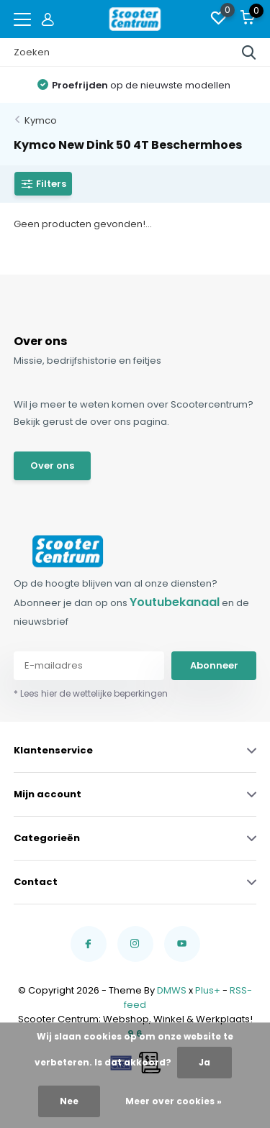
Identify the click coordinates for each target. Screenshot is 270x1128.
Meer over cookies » (173, 1101)
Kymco (40, 120)
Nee (69, 1101)
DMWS (171, 990)
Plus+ (207, 990)
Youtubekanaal (175, 602)
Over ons (52, 465)
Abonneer (214, 665)
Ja (204, 1062)
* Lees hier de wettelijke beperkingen (91, 693)
